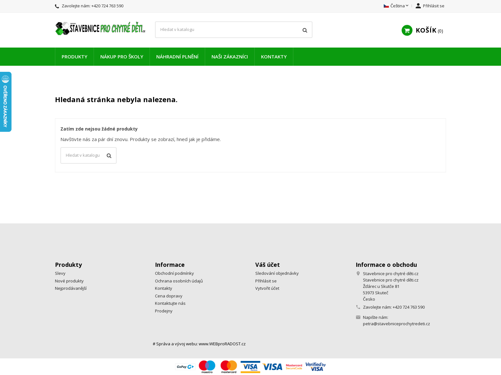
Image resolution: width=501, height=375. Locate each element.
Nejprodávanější (71, 288)
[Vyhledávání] (233, 29)
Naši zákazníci (230, 56)
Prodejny (164, 311)
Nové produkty (69, 281)
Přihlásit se (266, 281)
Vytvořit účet (267, 288)
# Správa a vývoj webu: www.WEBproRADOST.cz (199, 344)
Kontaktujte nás (170, 303)
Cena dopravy (168, 296)
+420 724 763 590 (107, 6)
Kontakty (274, 56)
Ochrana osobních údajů (179, 281)
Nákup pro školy (121, 56)
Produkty (74, 56)
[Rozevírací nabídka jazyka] (397, 6)
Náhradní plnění (177, 56)
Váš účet (267, 264)
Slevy (60, 273)
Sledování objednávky (277, 273)
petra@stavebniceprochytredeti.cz (396, 323)
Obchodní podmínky (174, 273)
